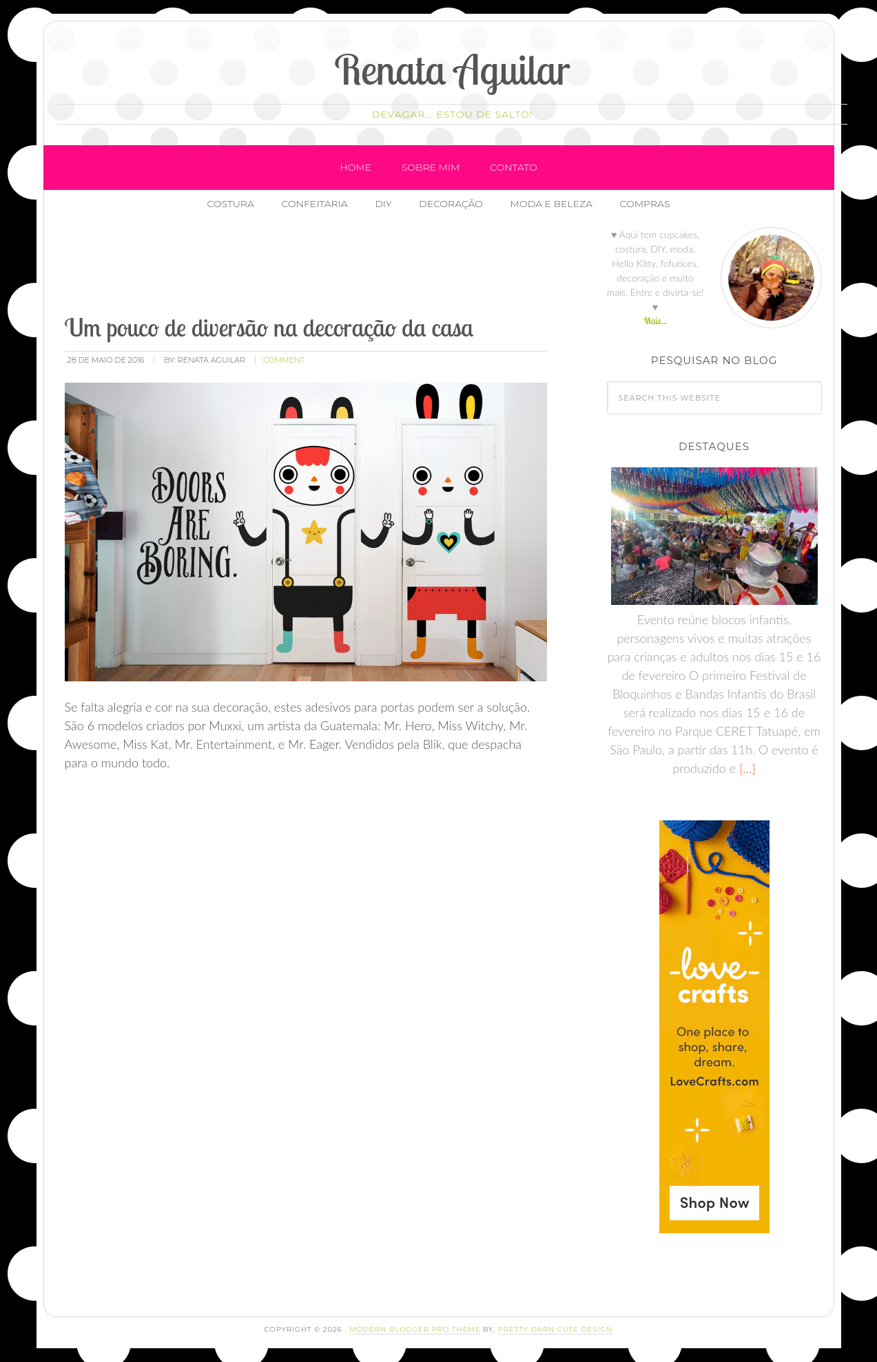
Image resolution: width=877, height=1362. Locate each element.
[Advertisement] (313, 268)
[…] (746, 768)
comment (284, 360)
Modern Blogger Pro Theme (414, 1329)
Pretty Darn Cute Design (555, 1329)
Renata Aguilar (452, 69)
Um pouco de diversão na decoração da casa (269, 327)
